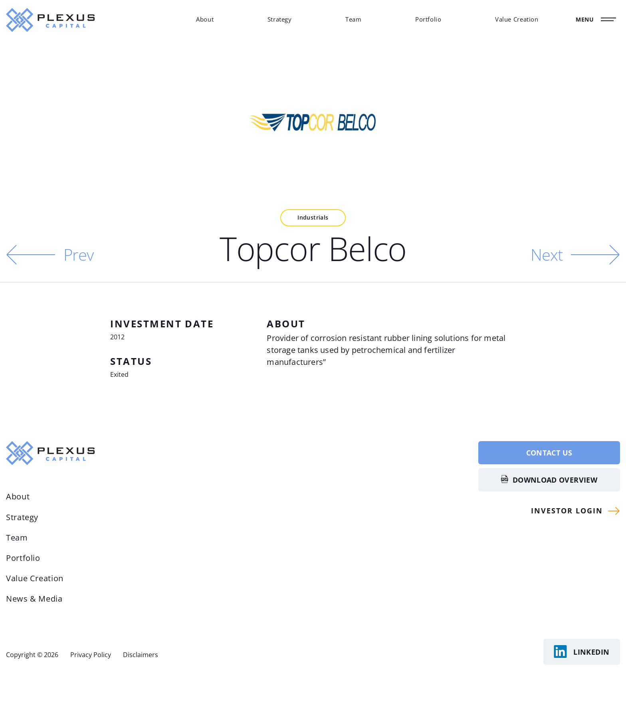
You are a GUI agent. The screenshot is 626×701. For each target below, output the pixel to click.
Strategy (279, 19)
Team (353, 19)
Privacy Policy (90, 654)
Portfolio (428, 19)
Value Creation (517, 19)
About (205, 19)
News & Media (34, 598)
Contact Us (549, 452)
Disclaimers (140, 654)
